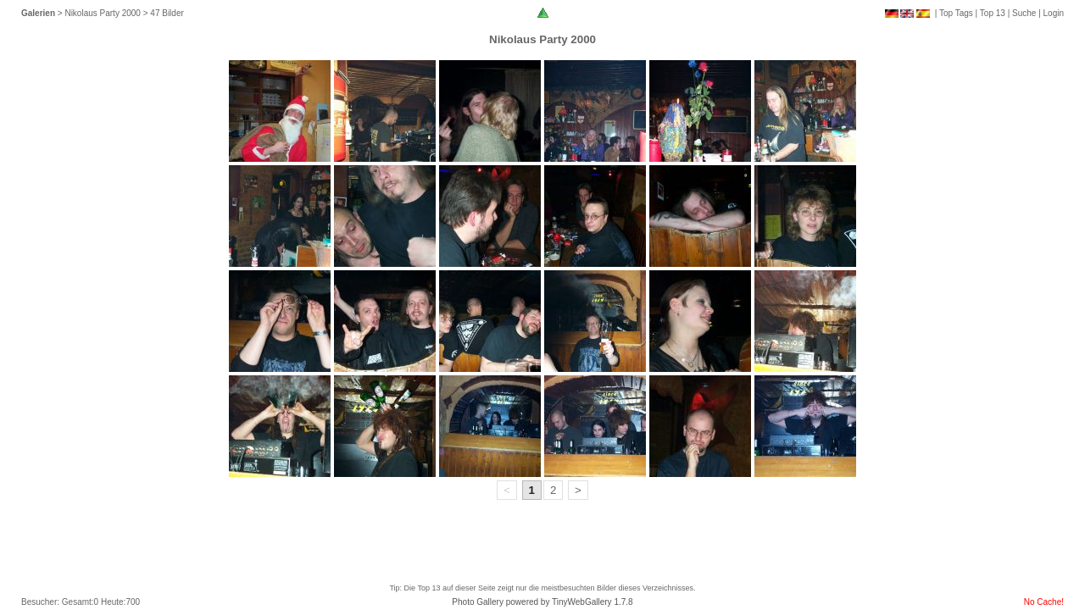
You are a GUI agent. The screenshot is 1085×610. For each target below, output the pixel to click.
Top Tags (956, 13)
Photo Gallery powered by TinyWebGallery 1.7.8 (542, 602)
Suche (1024, 13)
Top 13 (992, 13)
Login (1053, 13)
